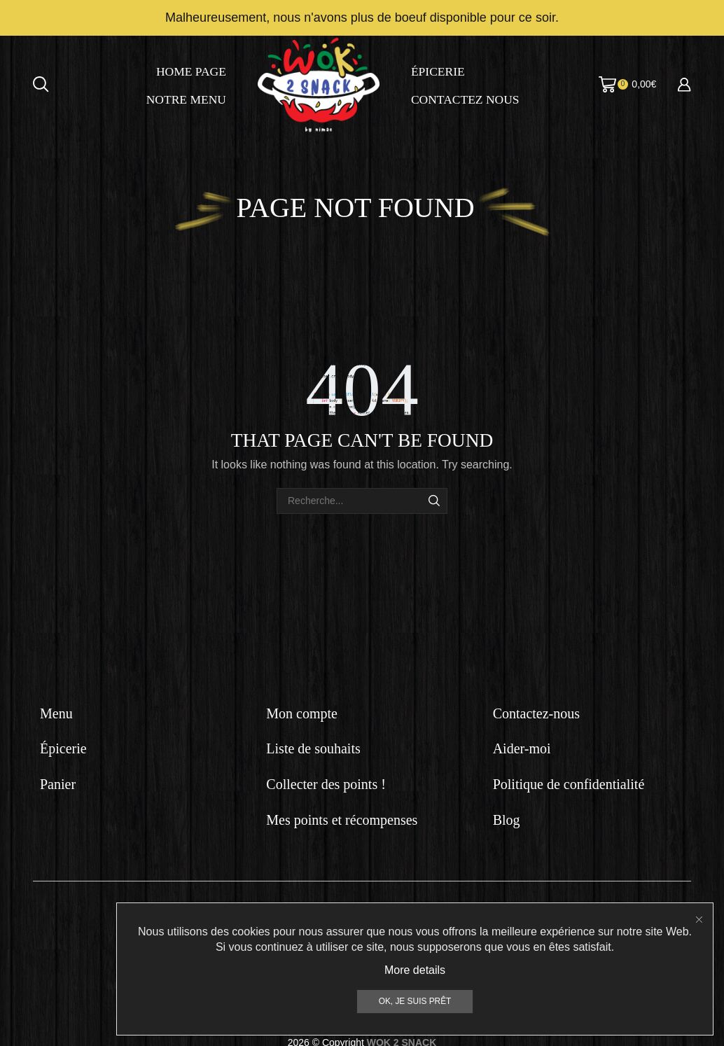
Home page (191, 70)
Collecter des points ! (326, 782)
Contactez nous (465, 98)
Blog (506, 817)
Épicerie (438, 70)
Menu (56, 711)
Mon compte (301, 711)
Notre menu (186, 98)
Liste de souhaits (313, 747)
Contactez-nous (536, 711)
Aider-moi (522, 747)
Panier (58, 782)
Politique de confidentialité (569, 782)
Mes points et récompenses (341, 817)
